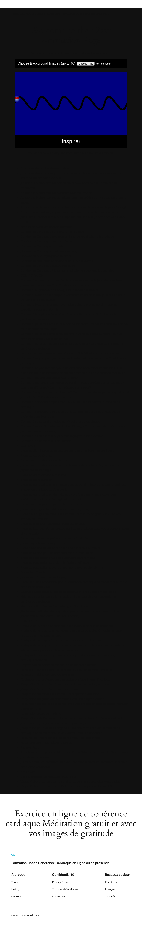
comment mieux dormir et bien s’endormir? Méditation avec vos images (70, 353)
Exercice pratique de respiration (43, 543)
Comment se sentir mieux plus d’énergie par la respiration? (62, 436)
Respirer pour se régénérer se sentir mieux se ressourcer (60, 738)
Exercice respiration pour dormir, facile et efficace (55, 562)
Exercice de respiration (37, 480)
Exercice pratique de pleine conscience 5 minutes (55, 538)
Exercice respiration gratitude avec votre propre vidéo (58, 558)
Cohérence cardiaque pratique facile (46, 256)
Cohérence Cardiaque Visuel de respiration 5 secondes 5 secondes (67, 270)
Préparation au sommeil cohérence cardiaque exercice (59, 665)
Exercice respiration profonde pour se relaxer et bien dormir (62, 567)
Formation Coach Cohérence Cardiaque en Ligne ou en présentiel (60, 863)
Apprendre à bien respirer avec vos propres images (56, 193)
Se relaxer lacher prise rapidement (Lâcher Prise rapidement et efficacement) (74, 752)
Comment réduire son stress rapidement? (49, 378)
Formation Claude (33, 572)
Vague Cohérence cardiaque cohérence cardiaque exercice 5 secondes (70, 781)
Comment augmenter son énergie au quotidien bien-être (60, 290)
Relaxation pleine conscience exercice (47, 674)
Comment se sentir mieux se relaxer (46, 441)
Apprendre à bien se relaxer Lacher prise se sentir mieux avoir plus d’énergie (74, 207)
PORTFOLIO (30, 621)
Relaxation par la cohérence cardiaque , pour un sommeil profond (66, 670)
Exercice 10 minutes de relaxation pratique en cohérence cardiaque (67, 450)
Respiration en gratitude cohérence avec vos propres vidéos (62, 699)
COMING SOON (32, 275)
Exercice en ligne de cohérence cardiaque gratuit (55, 509)
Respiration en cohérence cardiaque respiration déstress (60, 694)
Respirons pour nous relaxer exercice (47, 742)
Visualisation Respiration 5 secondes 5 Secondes (55, 791)
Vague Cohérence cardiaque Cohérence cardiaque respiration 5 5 (66, 786)
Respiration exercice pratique (41, 713)
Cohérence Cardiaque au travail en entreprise (52, 232)
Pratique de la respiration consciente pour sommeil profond (62, 640)
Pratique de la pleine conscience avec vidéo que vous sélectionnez (67, 626)
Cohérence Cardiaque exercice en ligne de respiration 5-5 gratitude (67, 236)
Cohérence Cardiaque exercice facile (46, 241)
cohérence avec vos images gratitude (47, 227)
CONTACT (28, 446)
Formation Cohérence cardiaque (43, 577)
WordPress (33, 915)
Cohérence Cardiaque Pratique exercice (49, 251)
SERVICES (28, 772)
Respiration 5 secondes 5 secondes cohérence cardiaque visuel (65, 684)
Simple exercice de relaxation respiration (49, 776)
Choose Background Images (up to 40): (46, 63)
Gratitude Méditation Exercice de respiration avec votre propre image (68, 592)
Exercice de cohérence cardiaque (44, 460)
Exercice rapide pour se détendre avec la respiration (57, 553)
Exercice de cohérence (37, 455)
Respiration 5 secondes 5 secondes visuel (50, 689)
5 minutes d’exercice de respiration (45, 168)
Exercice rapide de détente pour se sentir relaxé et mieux (60, 548)
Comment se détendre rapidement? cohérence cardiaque (60, 421)
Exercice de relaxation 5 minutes (43, 475)
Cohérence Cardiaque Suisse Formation (49, 266)
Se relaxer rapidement (36, 757)
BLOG (25, 222)
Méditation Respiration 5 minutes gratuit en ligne (54, 606)
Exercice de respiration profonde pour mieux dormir (56, 504)
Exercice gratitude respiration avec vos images (53, 524)
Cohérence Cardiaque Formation (43, 246)
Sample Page (30, 747)
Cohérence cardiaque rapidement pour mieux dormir (57, 261)
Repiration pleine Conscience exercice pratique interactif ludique (65, 679)
